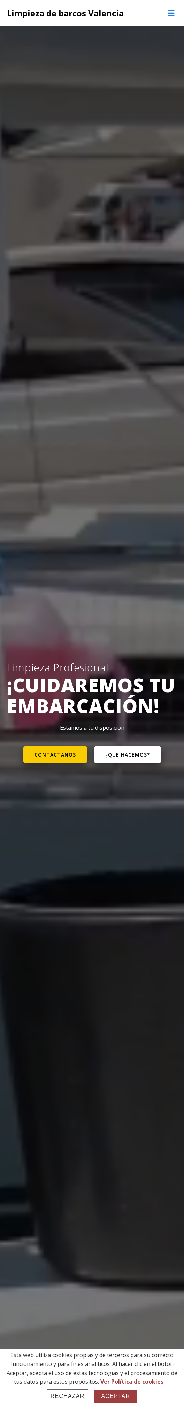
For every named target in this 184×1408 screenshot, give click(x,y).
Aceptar (115, 1396)
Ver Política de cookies (131, 1381)
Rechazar (68, 1396)
